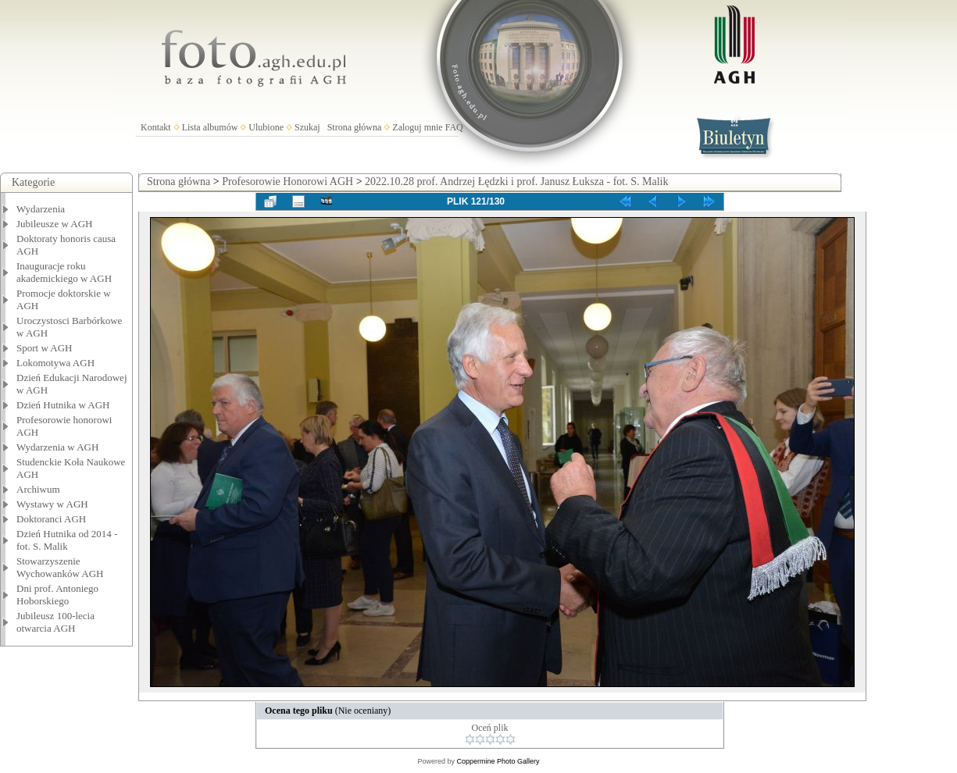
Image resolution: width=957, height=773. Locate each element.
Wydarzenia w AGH (57, 447)
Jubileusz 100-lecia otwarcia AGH (55, 622)
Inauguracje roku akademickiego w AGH (64, 272)
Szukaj (307, 127)
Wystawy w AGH (52, 504)
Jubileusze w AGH (54, 224)
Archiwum (38, 489)
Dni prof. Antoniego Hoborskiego (57, 594)
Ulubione (266, 127)
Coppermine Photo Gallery (497, 761)
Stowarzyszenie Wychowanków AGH (60, 567)
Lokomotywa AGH (55, 363)
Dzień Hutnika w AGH (63, 405)
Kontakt (156, 127)
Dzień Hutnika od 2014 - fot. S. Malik (66, 540)
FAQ (454, 127)
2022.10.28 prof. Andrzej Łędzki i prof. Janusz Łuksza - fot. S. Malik (516, 181)
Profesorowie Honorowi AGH (287, 181)
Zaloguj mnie (417, 127)
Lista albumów (210, 127)
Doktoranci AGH (51, 519)
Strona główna (354, 127)
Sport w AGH (44, 348)
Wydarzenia (40, 209)
